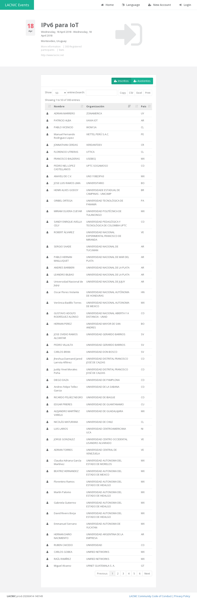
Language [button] (131, 5)
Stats (61, 50)
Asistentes (142, 81)
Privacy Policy (182, 596)
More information (51, 46)
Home (107, 5)
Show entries (60, 93)
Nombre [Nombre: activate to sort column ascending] (59, 106)
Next (147, 573)
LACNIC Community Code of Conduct (150, 596)
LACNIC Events (17, 5)
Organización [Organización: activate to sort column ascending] (95, 106)
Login (185, 5)
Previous (102, 573)
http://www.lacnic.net (52, 55)
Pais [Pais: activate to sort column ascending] (143, 106)
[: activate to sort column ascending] (48, 106)
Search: (96, 93)
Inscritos (121, 81)
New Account (159, 5)
